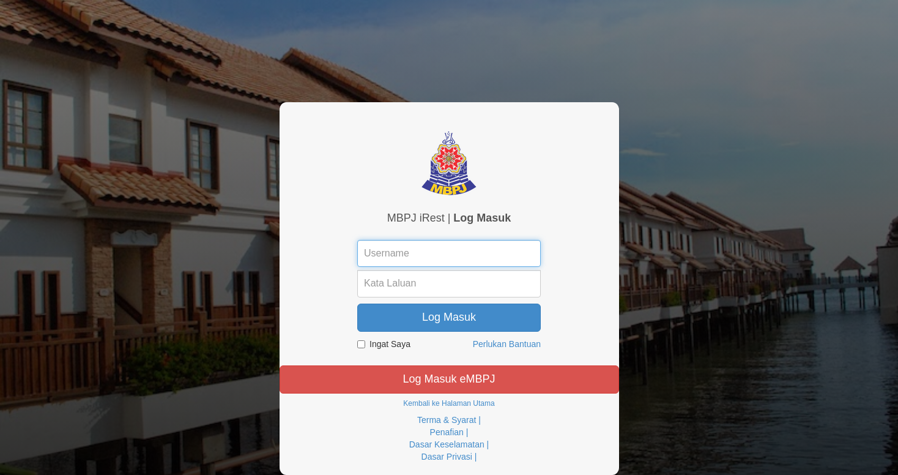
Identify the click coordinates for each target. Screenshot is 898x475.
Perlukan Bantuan (507, 344)
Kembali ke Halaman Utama (448, 403)
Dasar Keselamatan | (449, 444)
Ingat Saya (383, 344)
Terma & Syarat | (449, 420)
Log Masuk (449, 317)
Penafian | (449, 432)
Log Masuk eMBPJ (449, 379)
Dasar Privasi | (449, 457)
